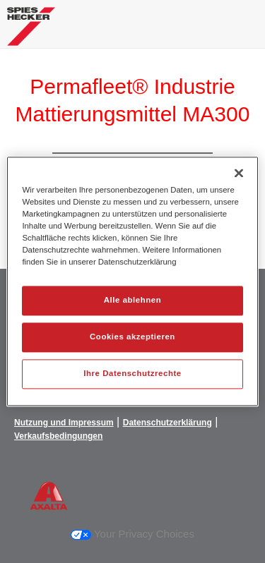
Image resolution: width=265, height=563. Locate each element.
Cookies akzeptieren (132, 337)
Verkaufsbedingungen (58, 436)
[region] (132, 281)
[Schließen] (238, 172)
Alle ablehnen (132, 300)
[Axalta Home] (31, 32)
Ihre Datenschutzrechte (132, 374)
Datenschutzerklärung (167, 423)
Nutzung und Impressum (64, 423)
